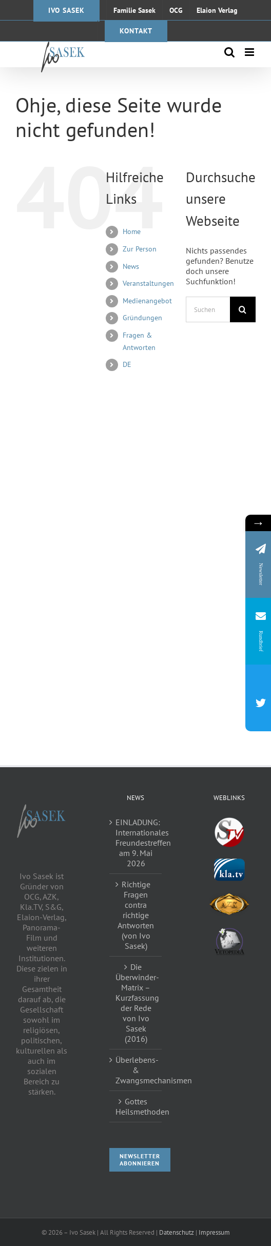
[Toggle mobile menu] (250, 52)
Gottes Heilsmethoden (136, 1106)
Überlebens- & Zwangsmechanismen (136, 1070)
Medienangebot (147, 300)
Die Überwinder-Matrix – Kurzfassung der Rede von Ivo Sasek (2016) (136, 1003)
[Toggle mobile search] (229, 52)
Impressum (214, 1232)
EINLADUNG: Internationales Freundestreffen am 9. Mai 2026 (136, 842)
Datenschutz (176, 1232)
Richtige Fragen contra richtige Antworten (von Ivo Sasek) (136, 915)
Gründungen (142, 317)
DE (127, 364)
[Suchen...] (208, 309)
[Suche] (243, 309)
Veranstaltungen (148, 283)
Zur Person (140, 249)
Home (132, 231)
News (131, 266)
